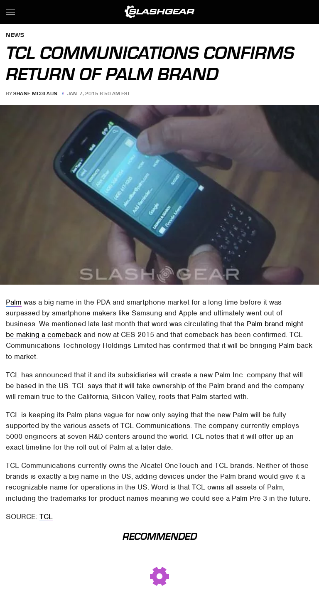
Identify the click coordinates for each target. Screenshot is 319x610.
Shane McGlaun (35, 93)
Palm (14, 302)
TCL (46, 516)
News (15, 35)
